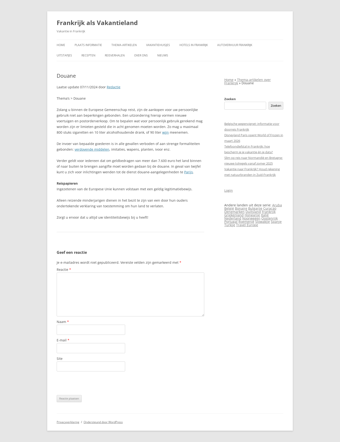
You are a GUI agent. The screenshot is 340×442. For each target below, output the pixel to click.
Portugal (231, 221)
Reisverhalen (115, 55)
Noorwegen (251, 218)
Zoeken (230, 99)
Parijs (188, 172)
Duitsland (253, 211)
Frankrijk (269, 211)
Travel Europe (247, 225)
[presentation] (92, 383)
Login (228, 190)
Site (60, 358)
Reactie (64, 269)
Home (61, 45)
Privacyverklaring (68, 422)
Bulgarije (255, 208)
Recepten (88, 55)
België (229, 208)
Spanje (276, 221)
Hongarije (252, 215)
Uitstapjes (64, 55)
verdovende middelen (92, 149)
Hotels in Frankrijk (193, 45)
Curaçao (269, 208)
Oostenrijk (269, 218)
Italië (265, 215)
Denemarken (234, 211)
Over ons (141, 55)
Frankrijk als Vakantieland (97, 22)
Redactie (113, 87)
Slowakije (262, 221)
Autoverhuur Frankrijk (234, 45)
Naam (63, 321)
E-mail (63, 340)
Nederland (232, 218)
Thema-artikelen (124, 45)
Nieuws (162, 55)
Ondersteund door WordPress (103, 422)
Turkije (229, 225)
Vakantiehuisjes (158, 45)
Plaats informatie (88, 45)
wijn (165, 132)
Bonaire (241, 208)
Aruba (277, 205)
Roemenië (246, 221)
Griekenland (234, 215)
